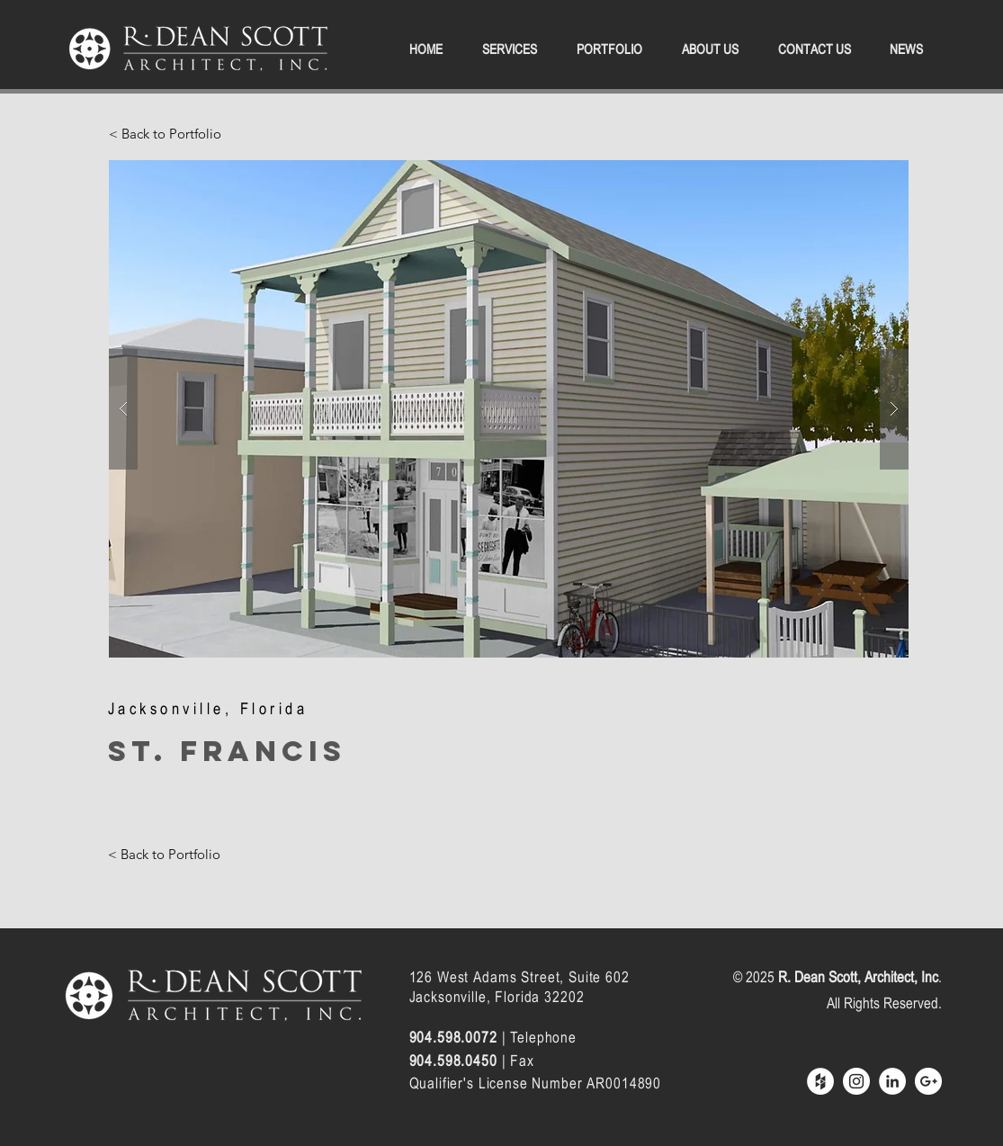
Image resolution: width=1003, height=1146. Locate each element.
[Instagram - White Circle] (856, 1081)
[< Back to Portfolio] (165, 133)
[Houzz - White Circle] (820, 1081)
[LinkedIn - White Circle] (892, 1081)
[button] (509, 409)
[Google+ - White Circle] (928, 1081)
